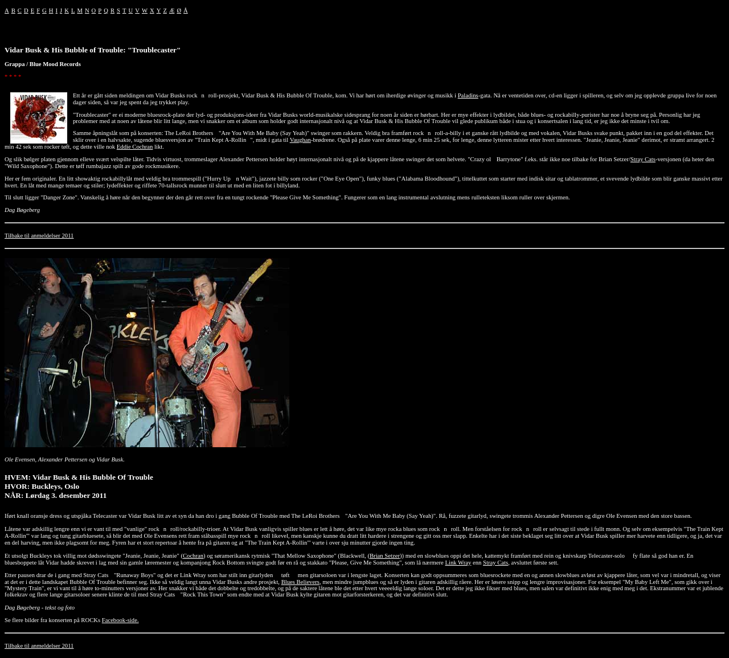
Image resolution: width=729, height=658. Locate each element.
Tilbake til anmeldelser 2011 (39, 235)
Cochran (193, 556)
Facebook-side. (120, 620)
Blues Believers (300, 582)
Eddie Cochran (135, 147)
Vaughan (300, 140)
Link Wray (458, 562)
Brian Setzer (385, 556)
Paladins (468, 95)
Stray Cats (643, 159)
